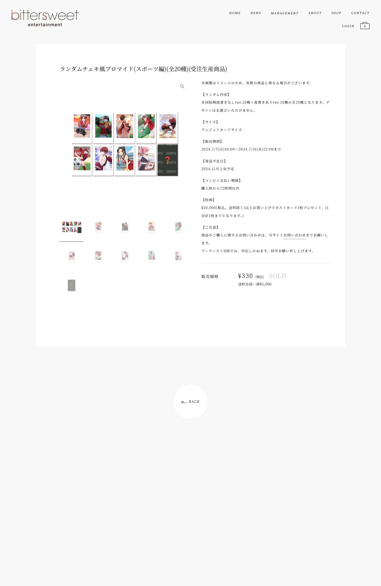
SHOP (336, 13)
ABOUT (315, 13)
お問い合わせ (295, 235)
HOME (235, 13)
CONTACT (360, 13)
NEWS (256, 13)
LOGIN (348, 26)
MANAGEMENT (285, 13)
